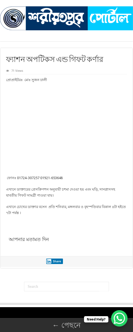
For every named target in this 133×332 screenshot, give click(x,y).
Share (53, 261)
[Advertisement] (66, 129)
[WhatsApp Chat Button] (119, 318)
